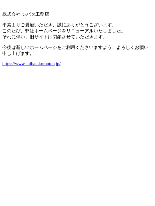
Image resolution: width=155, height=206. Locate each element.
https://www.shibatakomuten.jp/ (31, 63)
